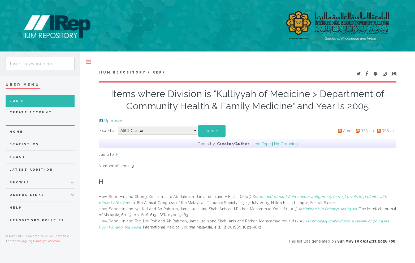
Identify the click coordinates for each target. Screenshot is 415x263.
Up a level (113, 120)
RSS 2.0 (389, 131)
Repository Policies (37, 220)
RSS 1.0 (367, 131)
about (18, 157)
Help (15, 207)
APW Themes (56, 236)
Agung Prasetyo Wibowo (41, 241)
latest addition (31, 169)
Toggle (88, 61)
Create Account (31, 112)
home (16, 131)
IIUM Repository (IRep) (132, 72)
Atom (348, 131)
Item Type (262, 144)
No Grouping (286, 144)
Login (17, 101)
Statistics (24, 144)
